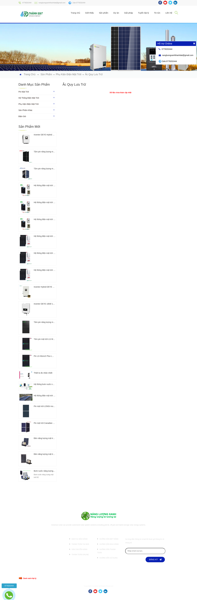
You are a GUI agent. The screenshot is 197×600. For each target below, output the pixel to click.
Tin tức (157, 13)
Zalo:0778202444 (77, 3)
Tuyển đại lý (143, 13)
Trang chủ (75, 13)
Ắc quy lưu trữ (94, 74)
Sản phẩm (103, 13)
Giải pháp (128, 13)
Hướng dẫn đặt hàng (108, 542)
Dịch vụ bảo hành (79, 542)
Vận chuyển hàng (79, 553)
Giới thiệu (89, 13)
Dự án (116, 13)
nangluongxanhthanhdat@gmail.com (50, 3)
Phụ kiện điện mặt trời (69, 74)
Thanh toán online (80, 558)
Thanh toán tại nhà (80, 548)
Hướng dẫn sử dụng (108, 561)
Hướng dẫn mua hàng (109, 548)
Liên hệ (168, 13)
